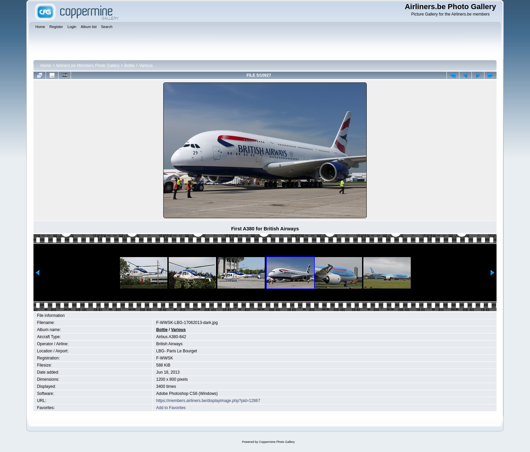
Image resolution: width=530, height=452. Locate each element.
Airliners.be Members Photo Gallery (87, 65)
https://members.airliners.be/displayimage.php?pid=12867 (208, 400)
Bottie (129, 65)
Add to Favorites (171, 407)
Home (45, 65)
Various (146, 65)
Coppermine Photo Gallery (277, 442)
